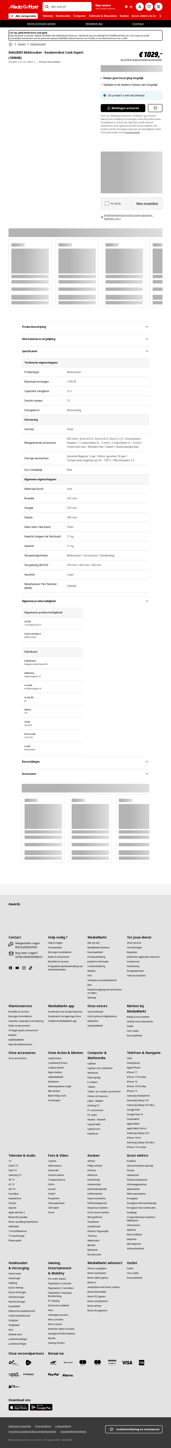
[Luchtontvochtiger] (18, 1339)
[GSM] (129, 1058)
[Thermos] (92, 1236)
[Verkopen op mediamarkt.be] (102, 980)
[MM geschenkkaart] (112, 1362)
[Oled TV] (13, 1170)
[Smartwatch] (133, 1119)
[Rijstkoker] (93, 1250)
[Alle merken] (54, 1091)
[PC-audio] (92, 1115)
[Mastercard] (97, 1362)
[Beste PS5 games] (97, 1296)
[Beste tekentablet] (97, 1291)
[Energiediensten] (135, 971)
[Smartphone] (133, 1063)
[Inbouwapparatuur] (137, 1184)
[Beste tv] (92, 1282)
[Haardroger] (15, 1278)
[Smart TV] (13, 1165)
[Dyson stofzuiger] (17, 1292)
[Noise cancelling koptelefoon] (23, 1221)
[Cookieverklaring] (96, 966)
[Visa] (127, 1362)
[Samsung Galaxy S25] (138, 1100)
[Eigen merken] (55, 1072)
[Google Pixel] (133, 1109)
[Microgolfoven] (95, 1217)
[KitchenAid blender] (97, 1189)
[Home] (11, 44)
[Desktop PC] (94, 1105)
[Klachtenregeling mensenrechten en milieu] (105, 991)
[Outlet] (130, 1026)
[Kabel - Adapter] (96, 1101)
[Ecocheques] (54, 1100)
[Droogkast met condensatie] (141, 1207)
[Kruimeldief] (14, 1306)
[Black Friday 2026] (57, 1095)
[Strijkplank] (14, 1325)
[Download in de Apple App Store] (64, 1016)
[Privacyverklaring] (96, 957)
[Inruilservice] (133, 961)
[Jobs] (90, 985)
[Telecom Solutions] (136, 975)
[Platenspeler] (15, 1240)
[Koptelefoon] (15, 1198)
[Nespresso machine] (98, 1207)
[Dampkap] (132, 1212)
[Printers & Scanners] (98, 1096)
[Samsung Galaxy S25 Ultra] (140, 1105)
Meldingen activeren (123, 108)
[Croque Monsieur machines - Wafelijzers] (144, 1218)
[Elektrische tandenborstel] (22, 1311)
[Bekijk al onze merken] (138, 1017)
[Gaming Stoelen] (56, 1343)
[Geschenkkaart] (95, 1011)
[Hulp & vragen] (55, 943)
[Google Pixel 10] (135, 1114)
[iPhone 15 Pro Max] (136, 1147)
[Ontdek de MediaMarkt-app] (62, 1021)
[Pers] (90, 975)
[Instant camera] (56, 1175)
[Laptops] (92, 1063)
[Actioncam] (53, 1170)
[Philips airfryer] (95, 1165)
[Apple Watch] (133, 1123)
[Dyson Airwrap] (16, 1287)
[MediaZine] (93, 1021)
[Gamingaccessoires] (58, 1315)
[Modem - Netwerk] (97, 1119)
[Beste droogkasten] (97, 1310)
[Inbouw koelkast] (135, 1248)
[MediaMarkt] (24, 7)
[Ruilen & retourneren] (59, 957)
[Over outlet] (133, 1031)
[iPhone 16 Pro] (134, 1137)
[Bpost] (14, 1362)
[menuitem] (47, 16)
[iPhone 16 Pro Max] (136, 1086)
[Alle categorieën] (23, 16)
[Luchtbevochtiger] (17, 1343)
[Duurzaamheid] (95, 952)
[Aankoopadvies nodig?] (60, 1086)
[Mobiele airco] (15, 1334)
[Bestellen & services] (58, 961)
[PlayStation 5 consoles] (59, 1283)
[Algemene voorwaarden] (20, 1426)
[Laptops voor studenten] (100, 1068)
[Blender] (92, 1245)
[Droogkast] (132, 1198)
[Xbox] (50, 1310)
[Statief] (51, 1193)
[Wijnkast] (131, 1230)
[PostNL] (28, 1362)
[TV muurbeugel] (16, 1236)
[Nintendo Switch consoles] (61, 1329)
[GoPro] (51, 1184)
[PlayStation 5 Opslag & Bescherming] (65, 1294)
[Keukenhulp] (94, 1179)
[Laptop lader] (94, 1124)
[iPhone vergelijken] (97, 1268)
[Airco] (11, 1329)
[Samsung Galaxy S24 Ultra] (140, 1142)
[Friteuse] (92, 1170)
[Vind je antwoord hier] (26, 947)
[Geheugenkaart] (56, 1203)
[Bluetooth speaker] (18, 1217)
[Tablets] (91, 1087)
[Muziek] (51, 1338)
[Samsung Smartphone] (138, 1095)
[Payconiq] (68, 1362)
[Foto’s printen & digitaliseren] (102, 1016)
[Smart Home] (15, 1273)
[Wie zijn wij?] (94, 943)
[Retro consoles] (55, 1319)
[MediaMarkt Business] (99, 947)
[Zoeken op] (47, 7)
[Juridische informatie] (98, 961)
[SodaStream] (94, 1226)
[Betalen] (13, 1035)
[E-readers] (93, 1082)
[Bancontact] (53, 1362)
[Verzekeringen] (134, 947)
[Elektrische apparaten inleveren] (143, 957)
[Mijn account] (140, 7)
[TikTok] (32, 968)
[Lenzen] (52, 1189)
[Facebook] (12, 968)
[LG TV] (12, 1184)
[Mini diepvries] (134, 1244)
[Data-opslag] (94, 1077)
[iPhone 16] (132, 1081)
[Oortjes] (12, 1203)
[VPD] (14, 1374)
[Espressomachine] (97, 1198)
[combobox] (70, 6)
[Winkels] (92, 971)
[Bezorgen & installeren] (60, 952)
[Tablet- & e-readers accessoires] (104, 1091)
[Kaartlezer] (93, 1133)
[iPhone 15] (132, 1091)
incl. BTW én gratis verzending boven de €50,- (141, 59)
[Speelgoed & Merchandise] (61, 1333)
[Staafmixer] (93, 1221)
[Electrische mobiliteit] (58, 1305)
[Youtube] (18, 968)
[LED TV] (12, 1189)
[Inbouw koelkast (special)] (140, 1165)
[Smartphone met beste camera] (104, 1287)
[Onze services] (134, 943)
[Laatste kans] (54, 1058)
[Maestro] (82, 1362)
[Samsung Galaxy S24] (138, 1133)
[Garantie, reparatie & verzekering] (26, 1021)
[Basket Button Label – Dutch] (158, 7)
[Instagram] (25, 968)
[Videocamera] (55, 1165)
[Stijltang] (13, 1283)
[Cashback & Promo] (57, 1063)
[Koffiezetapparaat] (97, 1203)
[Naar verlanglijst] (149, 7)
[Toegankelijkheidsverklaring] (73, 1431)
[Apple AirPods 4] (17, 1212)
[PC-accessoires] (95, 1110)
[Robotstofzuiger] (17, 1301)
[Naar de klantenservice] (20, 1044)
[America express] (141, 1362)
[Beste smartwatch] (97, 1273)
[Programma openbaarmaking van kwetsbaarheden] (65, 968)
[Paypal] (53, 1374)
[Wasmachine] (133, 1189)
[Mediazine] (53, 1081)
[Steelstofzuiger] (17, 1297)
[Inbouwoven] (133, 1225)
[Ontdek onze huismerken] (140, 1021)
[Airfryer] (91, 1161)
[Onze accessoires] (18, 1058)
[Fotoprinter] (54, 1198)
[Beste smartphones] (98, 1301)
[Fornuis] (130, 1170)
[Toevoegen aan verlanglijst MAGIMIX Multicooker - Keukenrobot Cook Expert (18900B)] (155, 108)
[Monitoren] (93, 1072)
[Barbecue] (92, 1175)
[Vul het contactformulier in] (28, 956)
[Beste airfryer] (95, 1306)
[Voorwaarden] (55, 947)
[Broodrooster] (94, 1254)
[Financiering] (133, 966)
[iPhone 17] (132, 1072)
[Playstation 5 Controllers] (61, 1288)
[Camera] (52, 1161)
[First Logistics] (14, 1386)
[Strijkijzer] (13, 1320)
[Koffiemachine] (95, 1193)
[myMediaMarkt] (16, 1039)
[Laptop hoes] (94, 1129)
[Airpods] (12, 1207)
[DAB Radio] (14, 1226)
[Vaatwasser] (133, 1175)
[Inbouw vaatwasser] (137, 1179)
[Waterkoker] (94, 1240)
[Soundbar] (14, 1193)
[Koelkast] (131, 1161)
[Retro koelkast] (134, 1234)
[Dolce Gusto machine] (98, 1212)
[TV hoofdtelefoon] (18, 1231)
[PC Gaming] (53, 1300)
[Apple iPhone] (133, 1067)
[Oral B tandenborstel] (19, 1315)
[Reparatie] (132, 952)
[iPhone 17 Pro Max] (136, 1077)
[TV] (10, 1161)
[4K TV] (12, 1179)
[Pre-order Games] (57, 1278)
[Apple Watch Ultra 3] (137, 1128)
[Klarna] (68, 1375)
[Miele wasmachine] (136, 1193)
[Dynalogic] (28, 1374)
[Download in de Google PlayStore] (65, 1011)
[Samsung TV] (15, 1175)
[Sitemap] (92, 997)
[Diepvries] (132, 1239)
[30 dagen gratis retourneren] (23, 1030)
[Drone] (51, 1212)
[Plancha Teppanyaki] (98, 1231)
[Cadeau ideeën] (56, 1067)
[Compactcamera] (56, 1179)
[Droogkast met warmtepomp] (141, 1203)
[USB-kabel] (53, 1207)
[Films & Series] (55, 1324)
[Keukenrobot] (94, 1184)
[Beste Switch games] (98, 1277)
